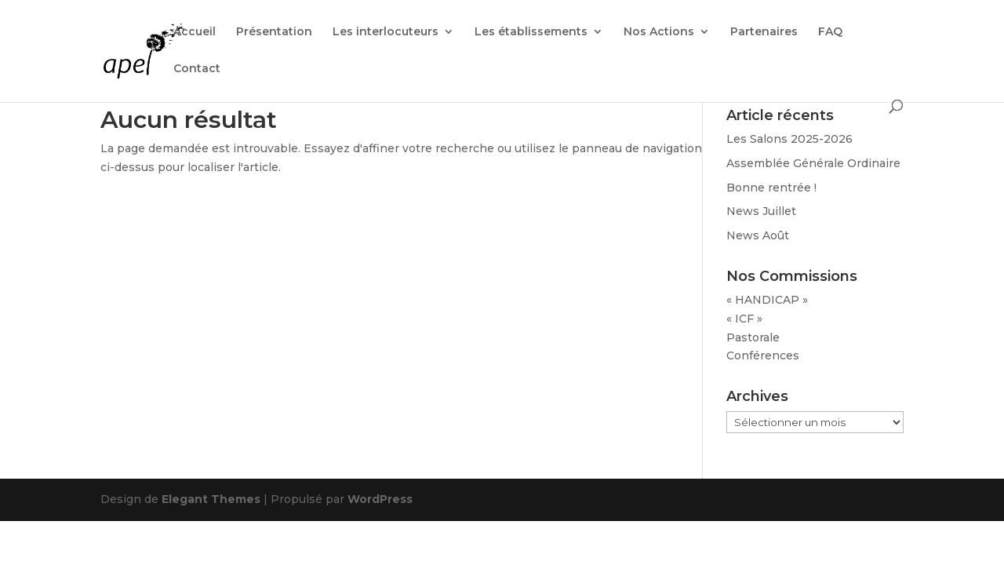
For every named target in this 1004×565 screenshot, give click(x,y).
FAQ (830, 32)
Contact (196, 69)
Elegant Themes (211, 499)
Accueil (194, 32)
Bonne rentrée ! (771, 187)
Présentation (274, 32)
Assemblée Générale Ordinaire (813, 163)
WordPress (380, 499)
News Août (757, 235)
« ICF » (744, 319)
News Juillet (761, 211)
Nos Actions (659, 32)
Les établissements (531, 32)
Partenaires (764, 32)
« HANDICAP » (767, 300)
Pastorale (753, 337)
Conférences (762, 355)
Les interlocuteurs (385, 32)
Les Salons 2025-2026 (789, 139)
